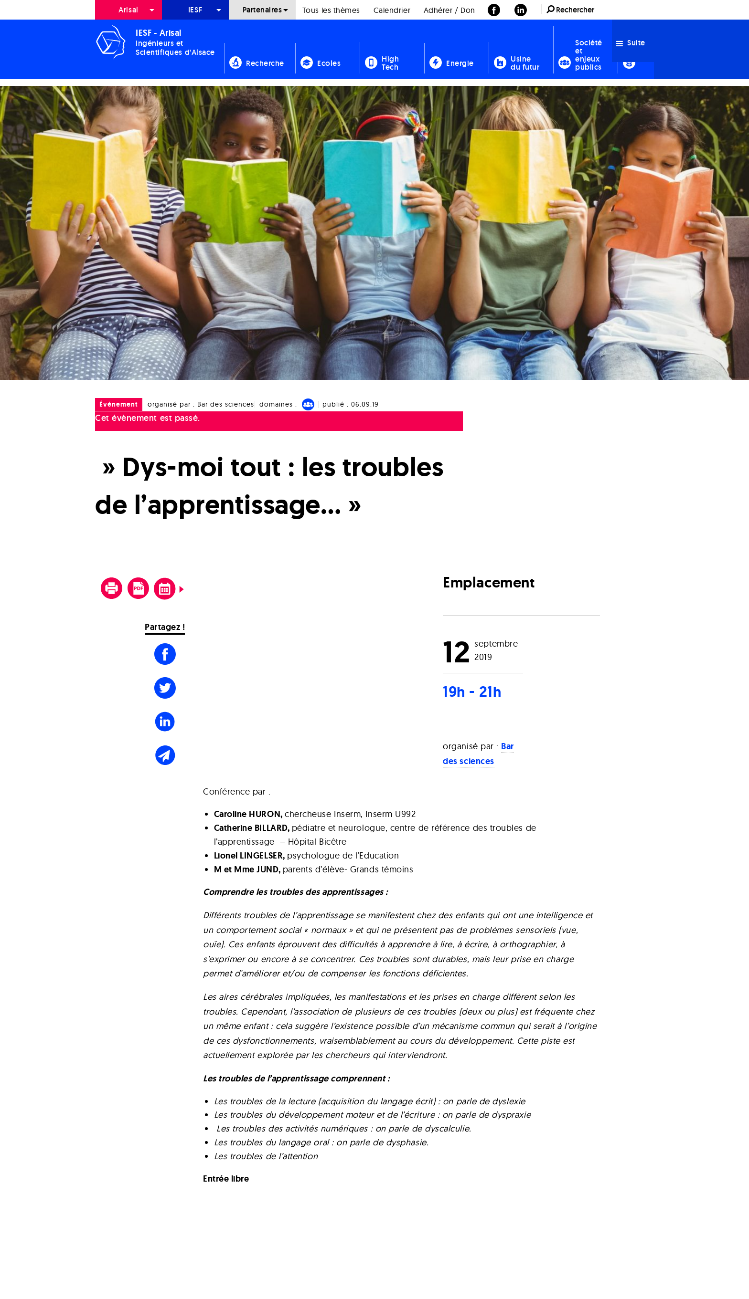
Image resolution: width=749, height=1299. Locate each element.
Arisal (128, 10)
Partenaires (262, 10)
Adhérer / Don (449, 10)
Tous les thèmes (331, 10)
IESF (195, 10)
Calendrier (392, 10)
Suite (630, 43)
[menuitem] (128, 10)
